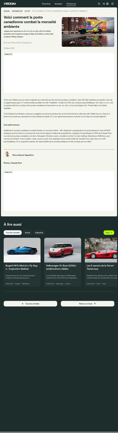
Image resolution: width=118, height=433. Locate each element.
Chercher (46, 3)
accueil (7, 11)
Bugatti (17, 283)
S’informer (71, 3)
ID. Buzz (68, 283)
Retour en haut (87, 304)
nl (106, 3)
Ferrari (98, 283)
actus (27, 11)
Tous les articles (13, 232)
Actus (27, 232)
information (17, 11)
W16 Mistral (25, 283)
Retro (104, 283)
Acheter (58, 3)
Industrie (39, 232)
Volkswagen (59, 283)
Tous (108, 232)
